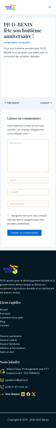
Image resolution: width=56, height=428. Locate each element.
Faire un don (7, 352)
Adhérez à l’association (13, 348)
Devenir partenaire (10, 336)
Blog (2, 321)
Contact (4, 325)
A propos (5, 313)
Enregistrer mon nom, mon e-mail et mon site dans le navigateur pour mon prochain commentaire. (27, 219)
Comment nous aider (11, 317)
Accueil (4, 309)
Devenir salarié (8, 340)
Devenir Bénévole (10, 344)
